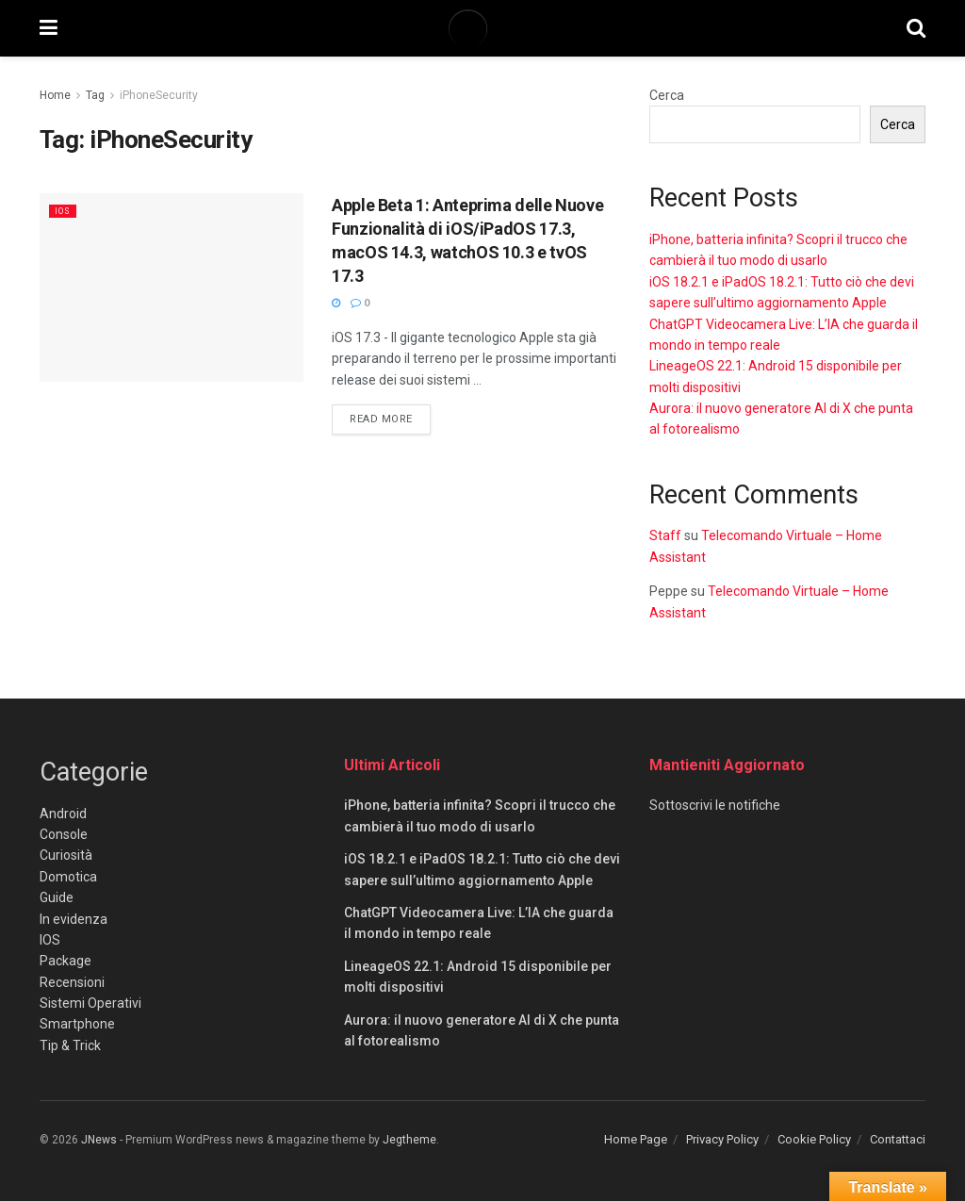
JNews (99, 1139)
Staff (665, 535)
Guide (57, 897)
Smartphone (77, 1023)
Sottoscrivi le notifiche (714, 805)
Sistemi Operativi (90, 1003)
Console (64, 834)
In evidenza (73, 919)
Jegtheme (409, 1139)
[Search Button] (916, 28)
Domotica (68, 876)
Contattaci (897, 1139)
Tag (95, 95)
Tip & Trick (70, 1045)
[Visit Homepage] (482, 28)
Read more (390, 417)
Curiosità (66, 855)
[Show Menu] (48, 28)
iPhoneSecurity (159, 95)
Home (55, 95)
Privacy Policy (722, 1139)
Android (63, 813)
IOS (64, 211)
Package (65, 960)
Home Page (635, 1139)
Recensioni (72, 982)
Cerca (666, 95)
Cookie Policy (814, 1139)
